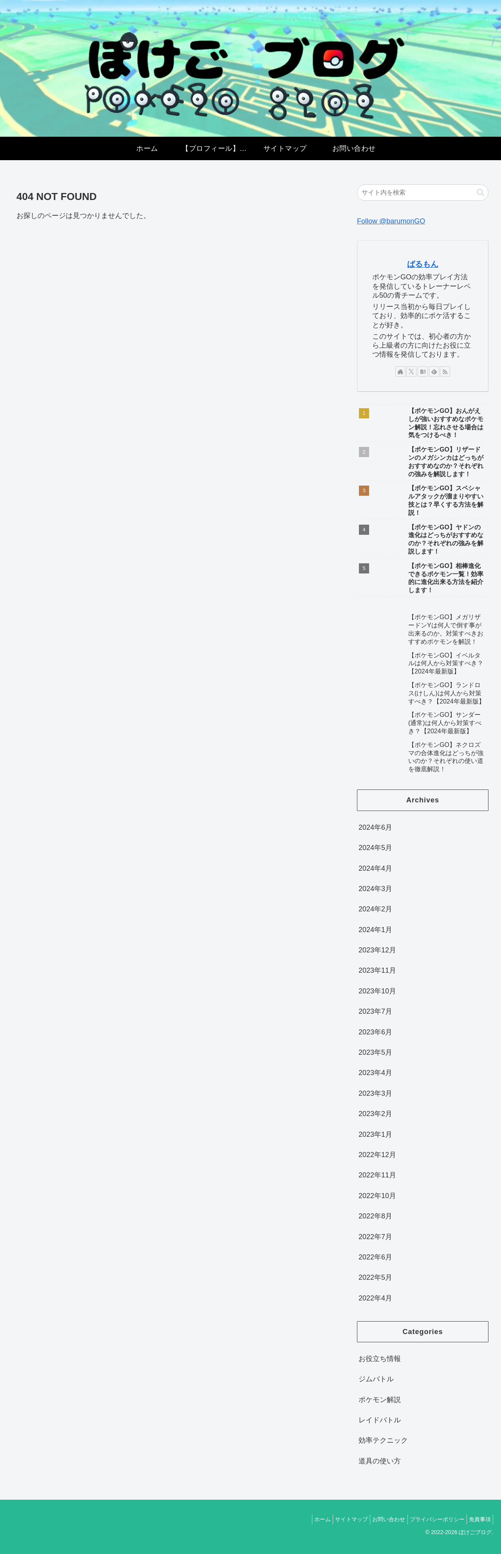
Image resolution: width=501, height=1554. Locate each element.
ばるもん (422, 264)
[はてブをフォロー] (423, 371)
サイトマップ (338, 1519)
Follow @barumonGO (391, 221)
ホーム (305, 1519)
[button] (480, 192)
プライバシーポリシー (431, 1519)
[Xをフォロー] (411, 371)
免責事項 (478, 1519)
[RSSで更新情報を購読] (445, 371)
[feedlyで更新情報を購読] (434, 371)
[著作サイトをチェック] (400, 371)
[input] (422, 192)
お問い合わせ (379, 1519)
